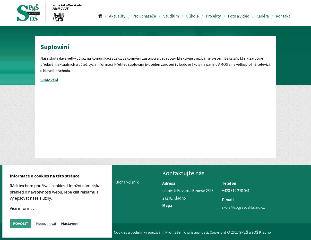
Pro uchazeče (144, 16)
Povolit (20, 223)
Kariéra (262, 16)
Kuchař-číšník (126, 182)
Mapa (167, 205)
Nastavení (69, 223)
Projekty (213, 16)
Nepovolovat (46, 223)
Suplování (49, 79)
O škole (192, 16)
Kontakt (283, 16)
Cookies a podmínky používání (139, 232)
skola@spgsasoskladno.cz (243, 207)
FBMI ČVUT (60, 8)
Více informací (22, 208)
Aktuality (117, 16)
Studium (171, 16)
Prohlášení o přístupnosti (186, 232)
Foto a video (238, 16)
